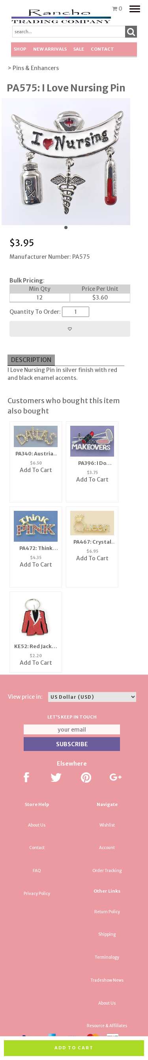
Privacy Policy (37, 893)
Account (107, 847)
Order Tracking (107, 870)
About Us (36, 825)
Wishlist (107, 825)
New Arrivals (50, 49)
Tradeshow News (107, 980)
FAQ (37, 870)
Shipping (107, 934)
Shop (20, 49)
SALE (78, 49)
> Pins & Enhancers (33, 68)
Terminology (107, 957)
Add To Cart (36, 470)
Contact (102, 49)
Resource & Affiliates (107, 1025)
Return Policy (107, 911)
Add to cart (74, 1048)
